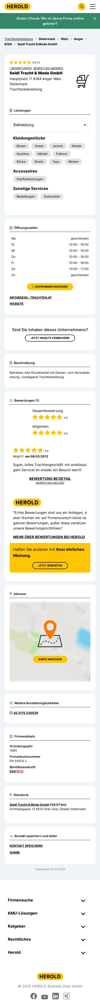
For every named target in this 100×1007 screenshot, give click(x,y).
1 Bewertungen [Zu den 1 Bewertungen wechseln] (21, 68)
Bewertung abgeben (48, 68)
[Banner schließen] (94, 18)
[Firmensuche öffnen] (81, 6)
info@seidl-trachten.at (31, 297)
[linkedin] (55, 996)
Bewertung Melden (50, 482)
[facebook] (33, 996)
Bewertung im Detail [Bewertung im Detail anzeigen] (50, 478)
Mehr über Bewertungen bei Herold (49, 537)
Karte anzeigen (50, 659)
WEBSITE (17, 303)
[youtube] (44, 996)
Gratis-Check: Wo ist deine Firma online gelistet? (50, 21)
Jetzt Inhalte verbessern (50, 338)
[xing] (66, 996)
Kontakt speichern (26, 846)
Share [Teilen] (15, 852)
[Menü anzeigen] (93, 6)
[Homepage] (17, 6)
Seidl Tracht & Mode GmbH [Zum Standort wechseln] (29, 804)
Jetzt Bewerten (50, 565)
